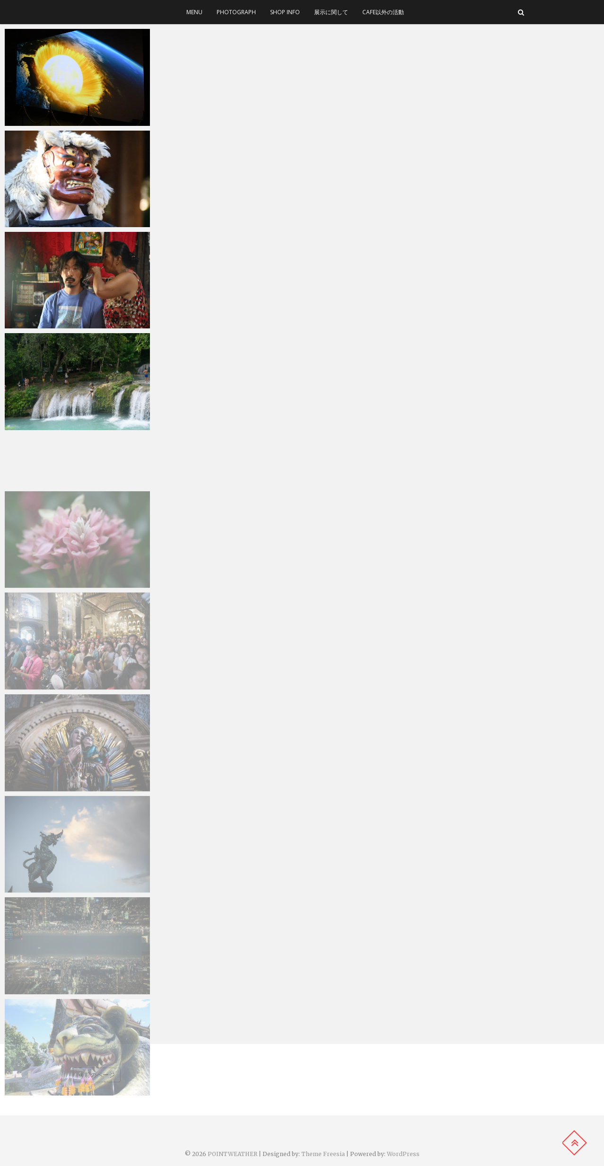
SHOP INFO (285, 12)
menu (194, 12)
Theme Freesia (323, 1153)
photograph (236, 12)
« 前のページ (97, 1075)
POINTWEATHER (232, 1153)
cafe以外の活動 (383, 12)
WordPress (403, 1153)
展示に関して (331, 12)
